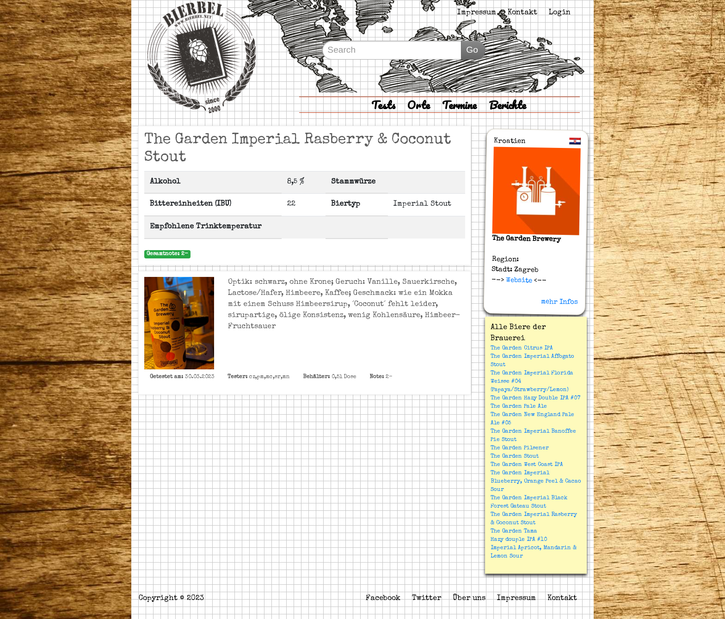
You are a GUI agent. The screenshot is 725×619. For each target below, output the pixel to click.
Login (560, 13)
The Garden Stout (515, 457)
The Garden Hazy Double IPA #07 (535, 398)
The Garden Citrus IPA (522, 348)
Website (518, 280)
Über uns (469, 598)
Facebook (383, 598)
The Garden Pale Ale (519, 407)
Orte (418, 105)
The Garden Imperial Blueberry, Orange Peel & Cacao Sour (536, 482)
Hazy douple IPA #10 (519, 540)
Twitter (426, 598)
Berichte (507, 105)
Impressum (476, 13)
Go (472, 50)
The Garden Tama (514, 531)
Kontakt (522, 13)
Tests (383, 105)
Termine (459, 105)
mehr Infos (559, 302)
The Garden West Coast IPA (527, 465)
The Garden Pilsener (520, 448)
